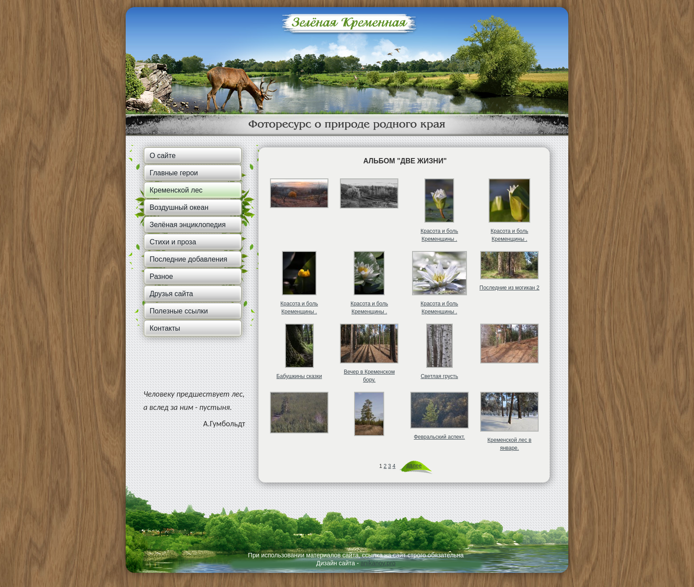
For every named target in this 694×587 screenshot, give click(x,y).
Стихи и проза (173, 242)
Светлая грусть (439, 376)
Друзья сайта (171, 293)
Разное (161, 276)
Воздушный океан (179, 207)
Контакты (165, 328)
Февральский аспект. (439, 437)
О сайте (163, 155)
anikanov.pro (377, 563)
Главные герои (174, 173)
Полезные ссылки (179, 311)
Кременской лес (176, 190)
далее (414, 466)
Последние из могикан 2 (509, 288)
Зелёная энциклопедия (188, 224)
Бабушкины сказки (299, 376)
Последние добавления (188, 259)
